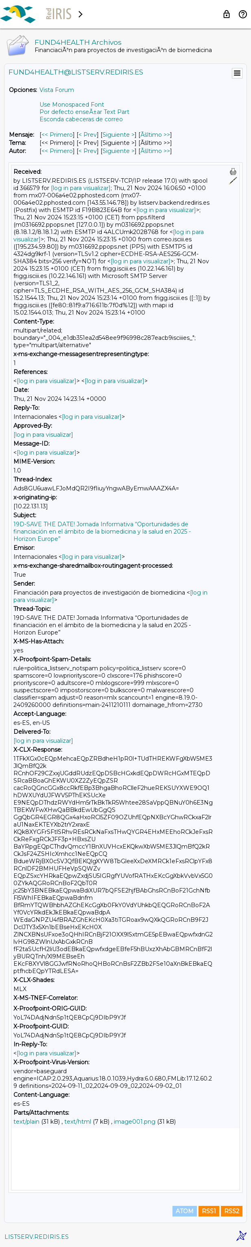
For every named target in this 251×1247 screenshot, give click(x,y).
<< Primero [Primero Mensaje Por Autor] (57, 151)
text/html (77, 1121)
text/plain (26, 1121)
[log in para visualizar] (81, 188)
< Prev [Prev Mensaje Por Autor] (88, 151)
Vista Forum (56, 90)
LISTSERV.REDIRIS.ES (36, 1236)
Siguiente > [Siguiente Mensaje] (119, 134)
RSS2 (231, 1211)
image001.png (134, 1121)
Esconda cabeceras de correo (81, 119)
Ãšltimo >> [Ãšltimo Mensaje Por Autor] (155, 151)
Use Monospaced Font (71, 104)
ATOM (185, 1211)
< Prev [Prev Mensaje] (88, 134)
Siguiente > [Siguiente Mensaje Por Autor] (119, 151)
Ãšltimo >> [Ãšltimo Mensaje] (155, 134)
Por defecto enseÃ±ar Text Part (84, 112)
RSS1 (209, 1211)
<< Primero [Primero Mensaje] (57, 134)
